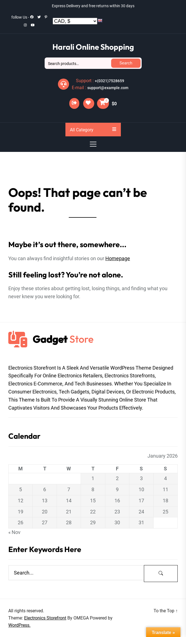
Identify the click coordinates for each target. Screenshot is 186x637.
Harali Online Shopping (93, 47)
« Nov (14, 532)
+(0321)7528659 (109, 81)
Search (125, 63)
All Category (93, 129)
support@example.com (107, 88)
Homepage (117, 258)
